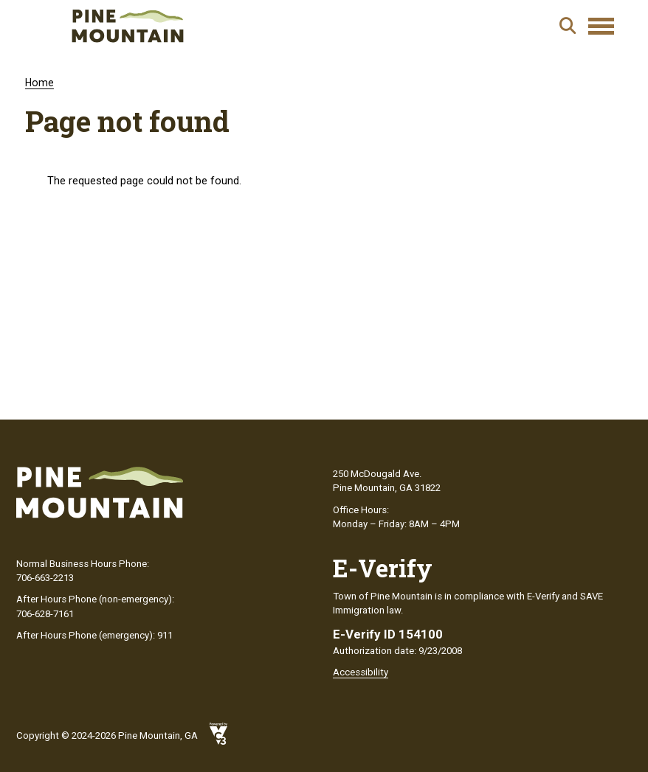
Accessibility (360, 672)
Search (567, 26)
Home (39, 82)
